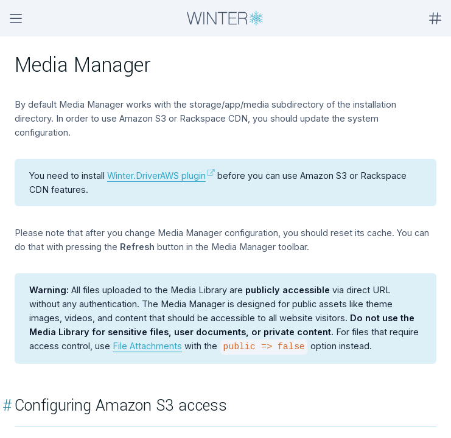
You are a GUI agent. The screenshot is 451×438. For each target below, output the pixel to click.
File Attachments (147, 346)
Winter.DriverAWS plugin (156, 175)
